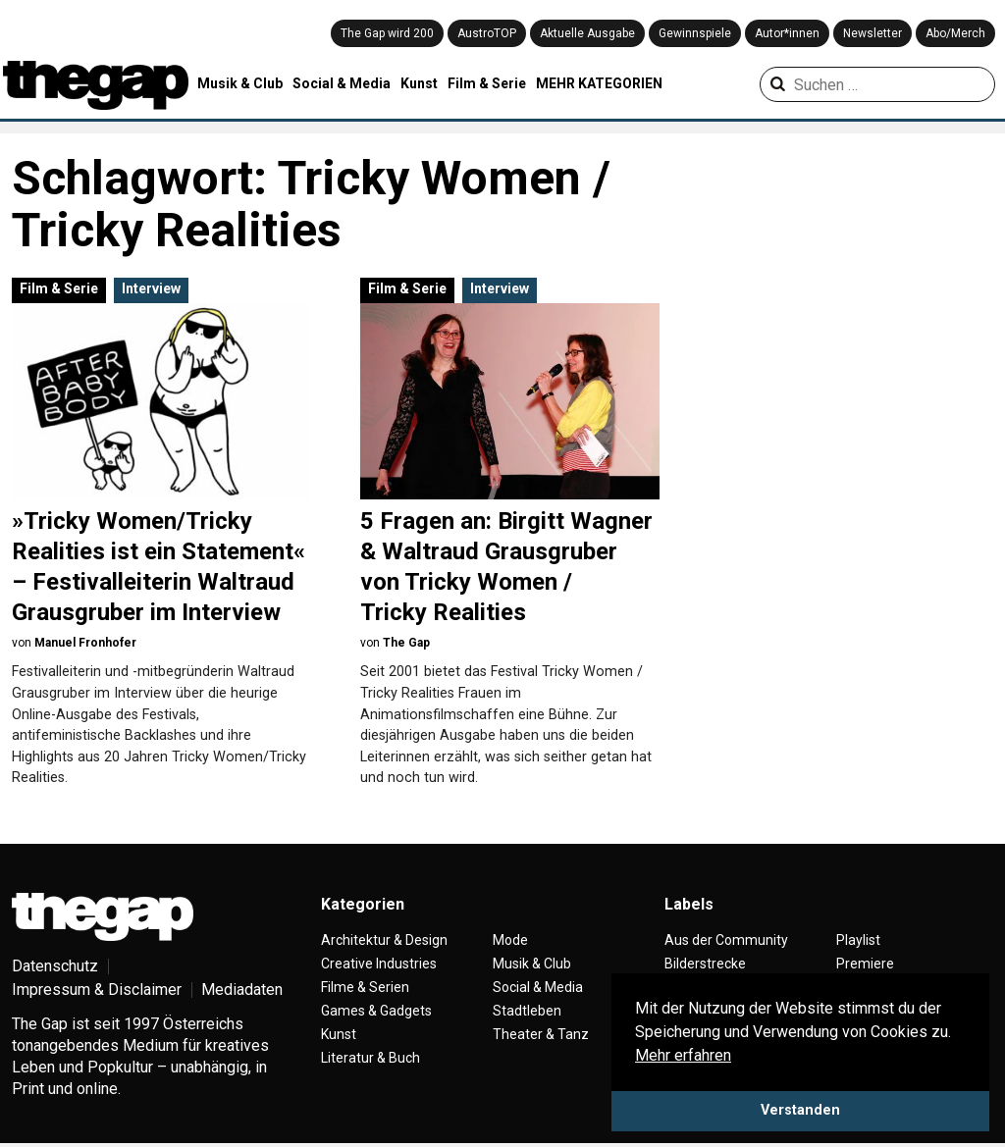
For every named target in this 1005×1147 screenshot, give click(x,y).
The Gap (406, 643)
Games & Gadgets (376, 1010)
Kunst (419, 83)
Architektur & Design (384, 940)
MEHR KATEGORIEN (599, 83)
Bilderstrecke (705, 963)
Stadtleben (527, 1010)
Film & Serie (487, 83)
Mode (510, 940)
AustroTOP (486, 33)
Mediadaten (242, 989)
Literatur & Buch (370, 1058)
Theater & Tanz (541, 1034)
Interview (151, 288)
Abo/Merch (955, 33)
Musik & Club (240, 83)
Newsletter (872, 33)
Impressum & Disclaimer (97, 989)
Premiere (865, 963)
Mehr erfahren (683, 1055)
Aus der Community (726, 940)
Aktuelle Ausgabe (587, 33)
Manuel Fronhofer (85, 643)
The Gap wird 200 (387, 33)
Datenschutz (55, 966)
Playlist (858, 940)
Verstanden (800, 1110)
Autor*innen (787, 33)
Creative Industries (379, 963)
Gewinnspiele (695, 33)
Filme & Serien (365, 987)
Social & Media (341, 83)
